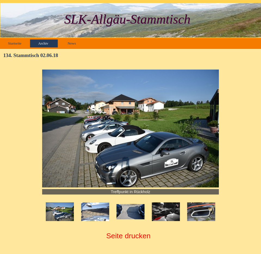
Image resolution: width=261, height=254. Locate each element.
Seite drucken (128, 236)
